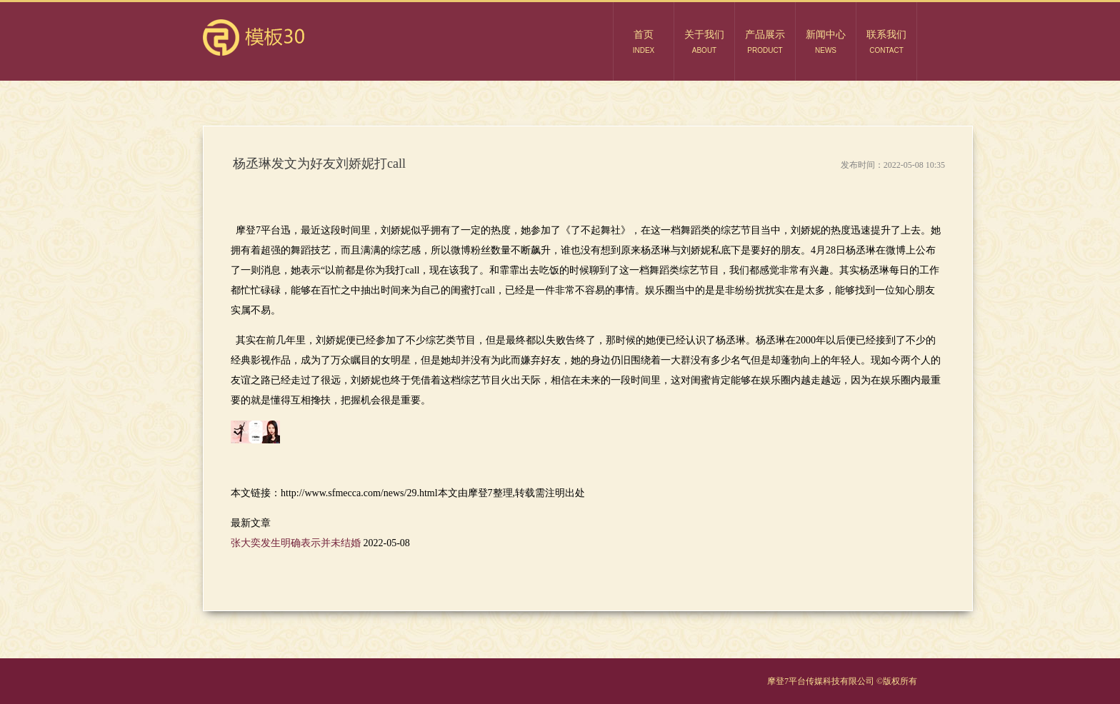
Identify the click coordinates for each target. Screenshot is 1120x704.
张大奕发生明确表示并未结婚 (297, 543)
